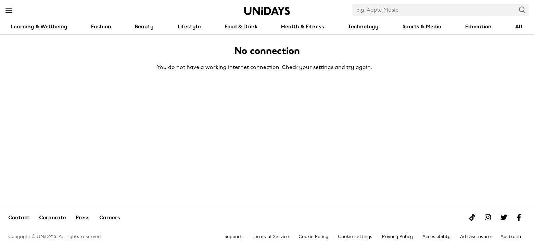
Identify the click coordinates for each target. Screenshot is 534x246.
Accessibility (436, 237)
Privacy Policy (397, 237)
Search (522, 9)
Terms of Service (270, 237)
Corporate (52, 218)
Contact (18, 218)
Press (83, 218)
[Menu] (8, 10)
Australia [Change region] (510, 237)
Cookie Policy (313, 237)
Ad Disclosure (475, 237)
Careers (109, 218)
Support (233, 237)
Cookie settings (355, 237)
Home (267, 11)
